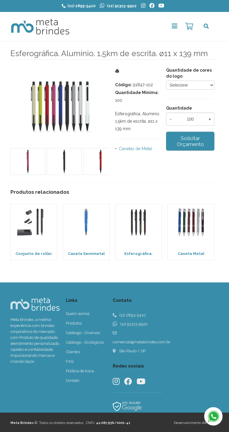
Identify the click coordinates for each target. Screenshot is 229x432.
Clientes (73, 352)
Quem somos (77, 313)
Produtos (74, 323)
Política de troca (80, 371)
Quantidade (179, 108)
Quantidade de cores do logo (189, 73)
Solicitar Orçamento (190, 141)
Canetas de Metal (135, 148)
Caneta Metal (191, 253)
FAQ (69, 361)
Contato (72, 380)
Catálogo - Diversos (83, 332)
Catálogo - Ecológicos (85, 342)
